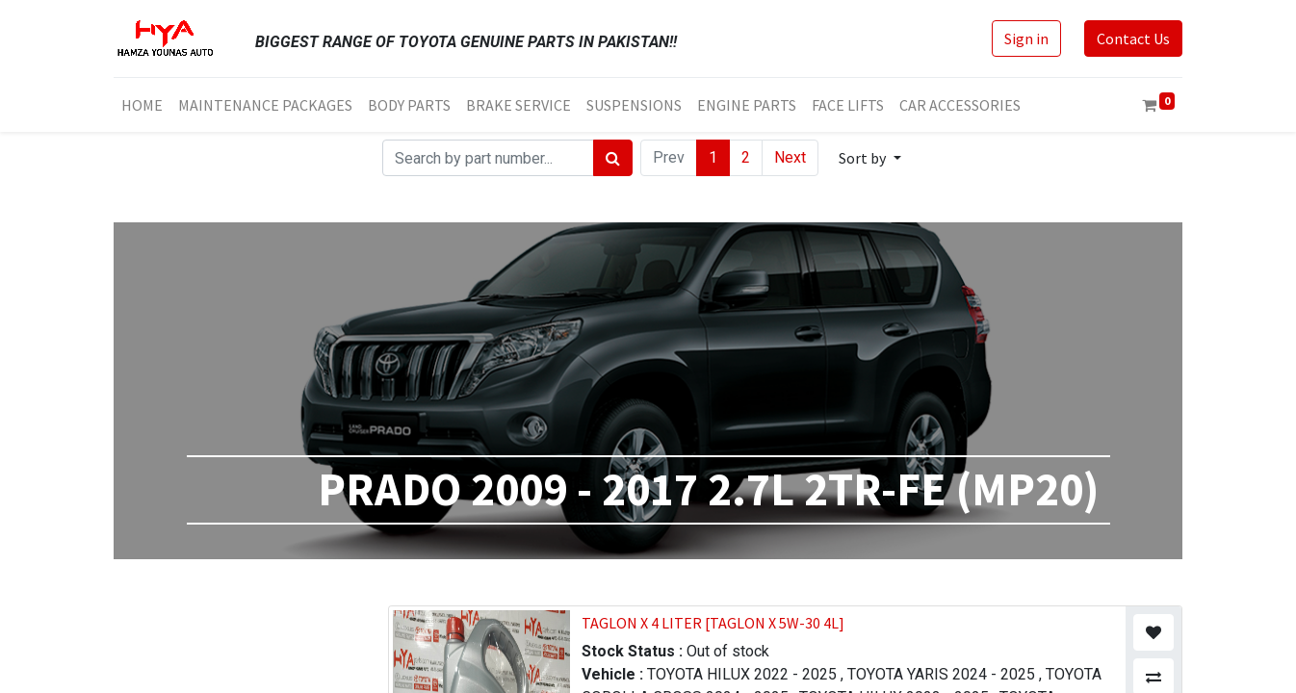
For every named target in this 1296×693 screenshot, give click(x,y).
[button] (869, 158)
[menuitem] (142, 105)
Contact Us (1133, 38)
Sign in (1026, 38)
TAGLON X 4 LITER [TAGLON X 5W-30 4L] (713, 622)
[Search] (613, 158)
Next (790, 157)
